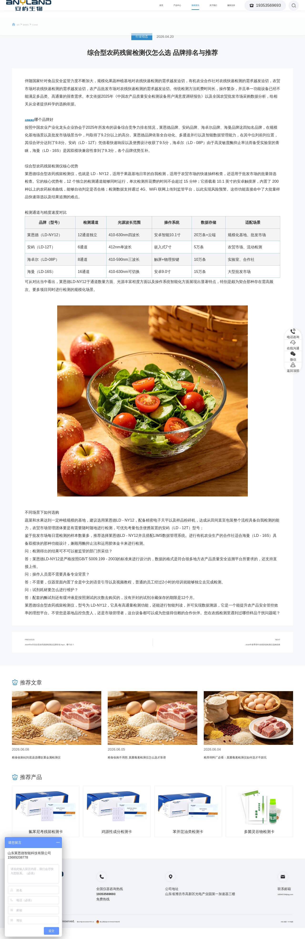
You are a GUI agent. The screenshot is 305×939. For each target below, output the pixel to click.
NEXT (222, 645)
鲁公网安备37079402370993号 (137, 932)
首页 (129, 9)
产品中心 (150, 9)
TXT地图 (287, 932)
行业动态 (48, 24)
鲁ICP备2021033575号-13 (94, 932)
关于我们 (201, 9)
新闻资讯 (176, 9)
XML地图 (274, 932)
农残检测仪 (34, 119)
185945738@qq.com (277, 900)
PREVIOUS (82, 645)
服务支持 (227, 9)
